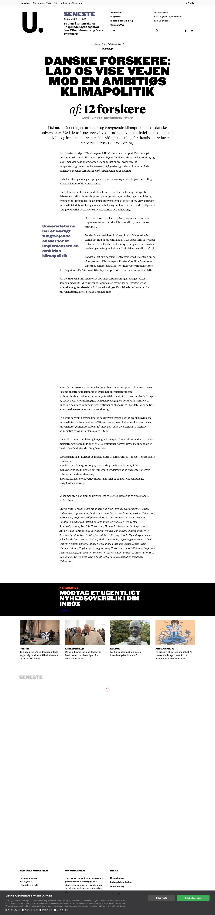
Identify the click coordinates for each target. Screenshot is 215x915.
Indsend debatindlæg (121, 20)
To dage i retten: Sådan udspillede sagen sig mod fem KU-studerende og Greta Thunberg (83, 28)
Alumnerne (116, 12)
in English (190, 3)
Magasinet (115, 16)
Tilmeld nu (64, 610)
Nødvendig (14, 910)
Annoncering (117, 886)
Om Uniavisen (161, 12)
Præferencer (31, 910)
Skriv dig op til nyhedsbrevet (168, 16)
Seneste (79, 14)
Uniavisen (25, 3)
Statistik (47, 910)
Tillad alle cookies (193, 898)
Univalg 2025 (117, 24)
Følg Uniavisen (161, 20)
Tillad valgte (161, 898)
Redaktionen (117, 878)
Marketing (62, 910)
